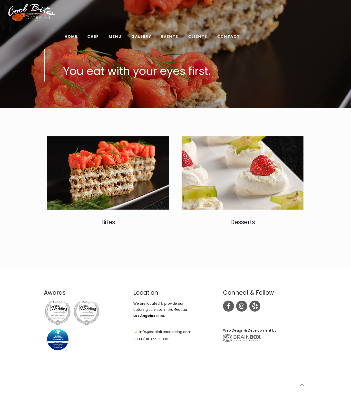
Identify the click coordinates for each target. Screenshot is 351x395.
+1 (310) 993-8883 (154, 339)
